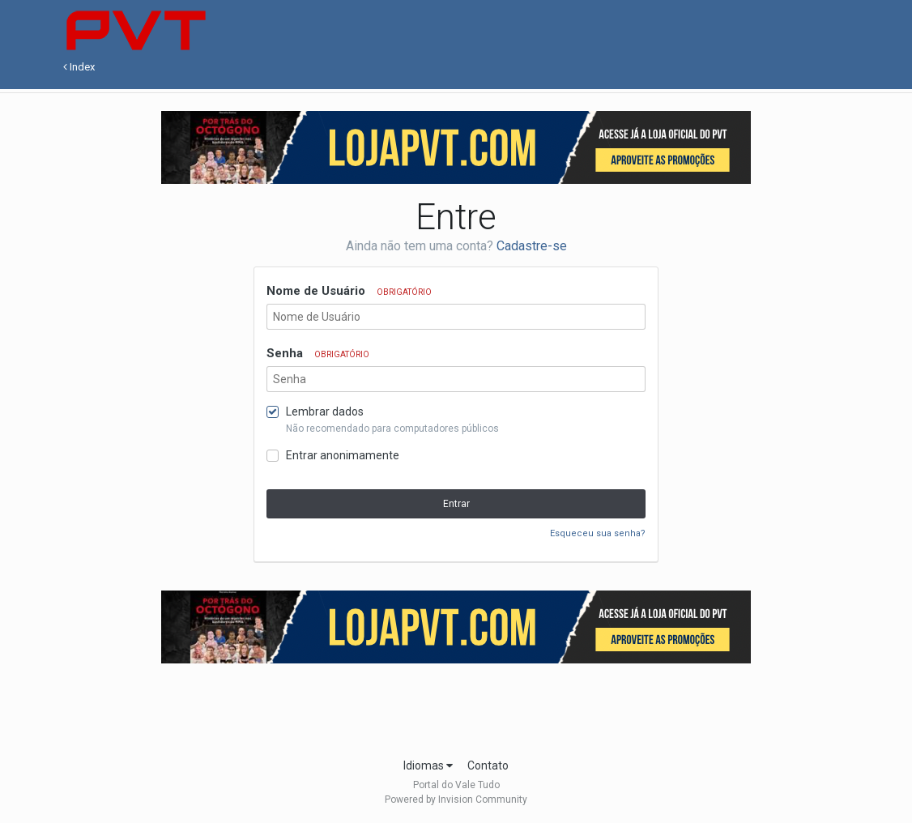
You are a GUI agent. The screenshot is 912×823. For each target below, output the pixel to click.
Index (79, 67)
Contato (488, 765)
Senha (317, 353)
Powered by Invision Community (456, 799)
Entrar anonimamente (342, 455)
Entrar (456, 504)
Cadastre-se (531, 246)
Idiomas (428, 765)
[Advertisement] (456, 705)
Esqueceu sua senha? (598, 533)
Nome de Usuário (349, 291)
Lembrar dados (325, 411)
